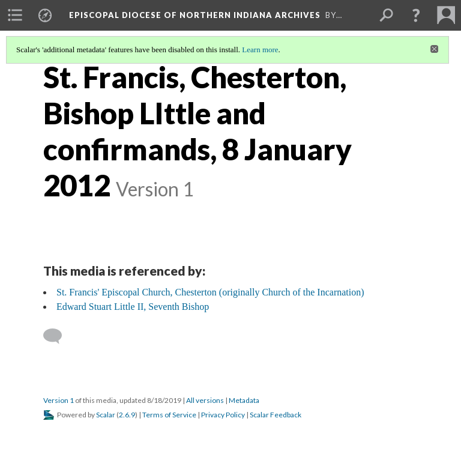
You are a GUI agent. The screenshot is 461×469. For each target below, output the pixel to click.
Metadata (244, 400)
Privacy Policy (223, 414)
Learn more (260, 49)
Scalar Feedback (275, 414)
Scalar (105, 414)
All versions (205, 400)
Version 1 (58, 400)
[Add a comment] (58, 336)
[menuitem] (15, 15)
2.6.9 (127, 414)
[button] (416, 15)
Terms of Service (169, 414)
